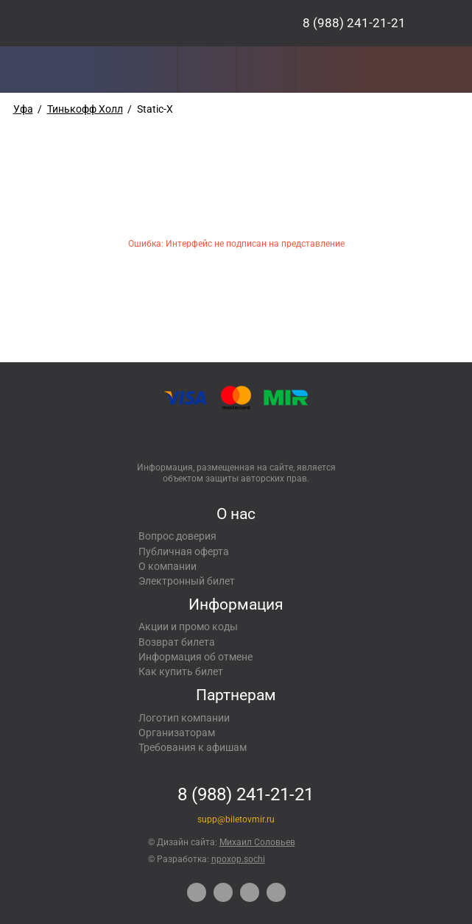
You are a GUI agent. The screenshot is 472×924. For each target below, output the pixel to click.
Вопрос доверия (177, 536)
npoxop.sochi (238, 859)
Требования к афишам (192, 747)
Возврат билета (176, 642)
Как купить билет (180, 671)
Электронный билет (186, 581)
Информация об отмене (195, 657)
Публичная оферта (183, 551)
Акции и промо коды (188, 626)
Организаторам (176, 732)
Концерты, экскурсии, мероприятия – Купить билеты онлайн (118, 23)
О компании (167, 566)
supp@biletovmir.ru (236, 819)
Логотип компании (184, 718)
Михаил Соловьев (257, 842)
